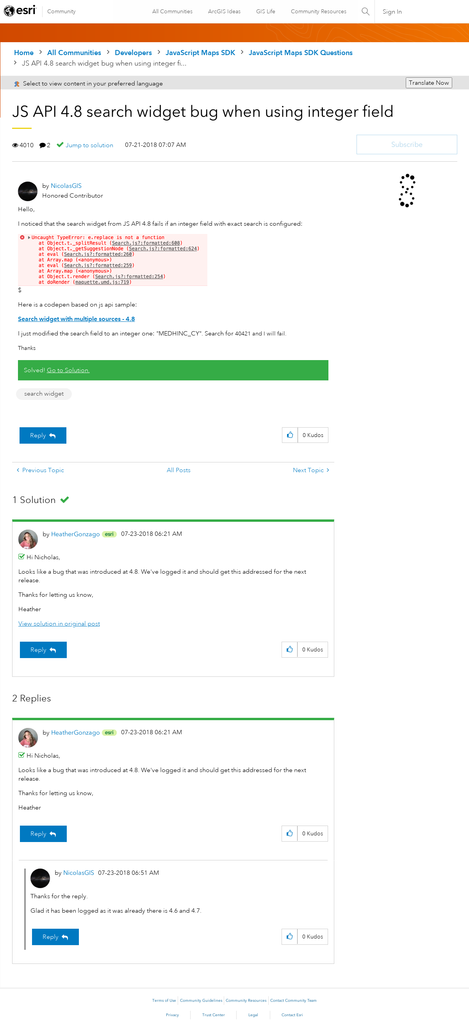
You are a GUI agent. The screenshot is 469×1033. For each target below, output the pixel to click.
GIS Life (265, 11)
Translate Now (429, 83)
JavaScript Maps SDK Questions (301, 52)
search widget (44, 394)
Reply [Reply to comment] (38, 650)
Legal (253, 1015)
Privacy (172, 1015)
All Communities (172, 11)
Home (24, 52)
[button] (290, 435)
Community (61, 11)
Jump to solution (89, 145)
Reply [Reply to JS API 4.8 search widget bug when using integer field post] (38, 435)
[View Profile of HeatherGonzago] (75, 534)
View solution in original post (59, 624)
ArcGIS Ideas (224, 11)
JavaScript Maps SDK (200, 52)
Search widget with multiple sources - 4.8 (76, 319)
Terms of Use (164, 1000)
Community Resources (318, 11)
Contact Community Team (293, 1000)
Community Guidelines (201, 1000)
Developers (133, 52)
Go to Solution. (68, 370)
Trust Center (213, 1015)
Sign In (392, 12)
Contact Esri (292, 1015)
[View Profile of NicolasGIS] (66, 185)
